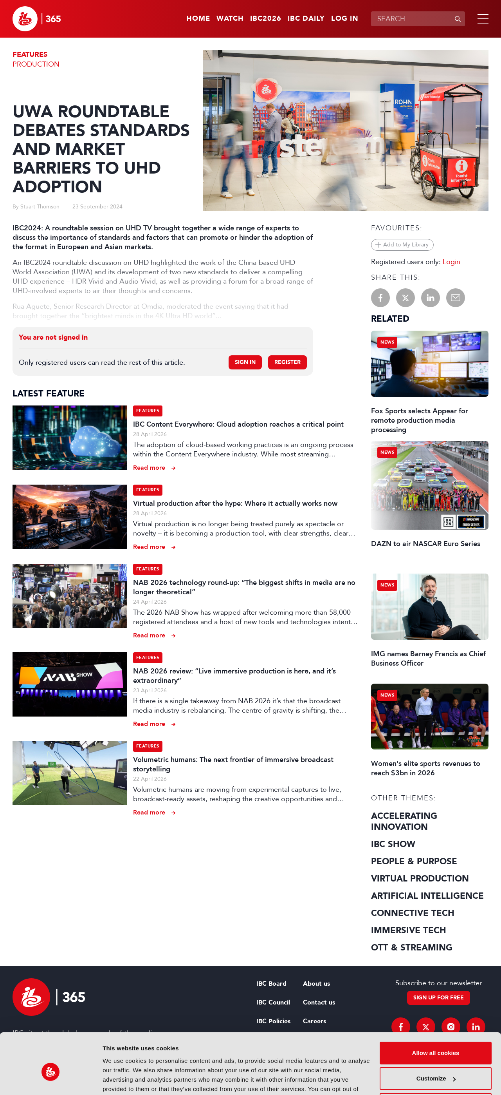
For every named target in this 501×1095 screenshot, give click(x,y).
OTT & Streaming (411, 948)
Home (198, 19)
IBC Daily (306, 19)
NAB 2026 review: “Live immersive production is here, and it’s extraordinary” (234, 675)
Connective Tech (412, 913)
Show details (121, 1079)
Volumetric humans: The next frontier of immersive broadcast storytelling (233, 764)
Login (451, 261)
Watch (230, 19)
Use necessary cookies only (435, 1064)
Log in (345, 19)
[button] (481, 19)
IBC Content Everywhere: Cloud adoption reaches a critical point (238, 424)
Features (30, 55)
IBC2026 (265, 19)
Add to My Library (406, 244)
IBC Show (393, 844)
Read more (149, 467)
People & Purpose (414, 861)
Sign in (245, 362)
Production (36, 64)
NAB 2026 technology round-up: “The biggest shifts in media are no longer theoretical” (244, 587)
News (387, 342)
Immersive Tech (408, 930)
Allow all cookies (436, 1012)
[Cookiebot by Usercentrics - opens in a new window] (50, 1080)
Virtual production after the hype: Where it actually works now (235, 503)
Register (287, 362)
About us (316, 983)
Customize (436, 1038)
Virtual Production (420, 879)
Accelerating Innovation (404, 821)
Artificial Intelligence (427, 896)
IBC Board (271, 983)
